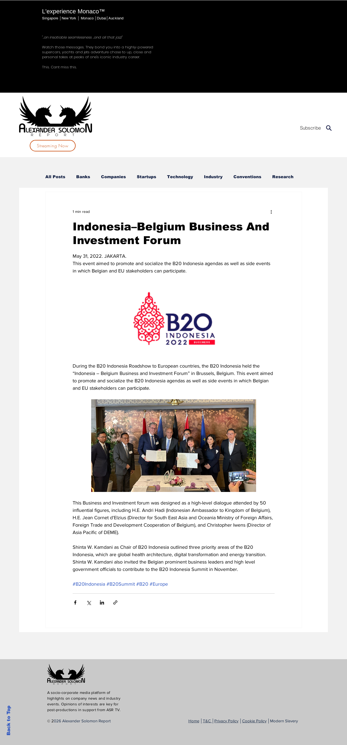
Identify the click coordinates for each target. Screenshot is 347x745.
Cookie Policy (254, 720)
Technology (180, 176)
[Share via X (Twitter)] (88, 602)
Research (282, 176)
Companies (113, 176)
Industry (213, 176)
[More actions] (271, 211)
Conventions (247, 176)
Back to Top (8, 720)
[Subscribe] (310, 127)
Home (193, 720)
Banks (83, 176)
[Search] (329, 128)
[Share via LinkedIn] (102, 602)
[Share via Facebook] (75, 602)
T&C (207, 720)
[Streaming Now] (53, 145)
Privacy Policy (226, 720)
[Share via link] (115, 602)
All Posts (55, 176)
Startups (146, 176)
